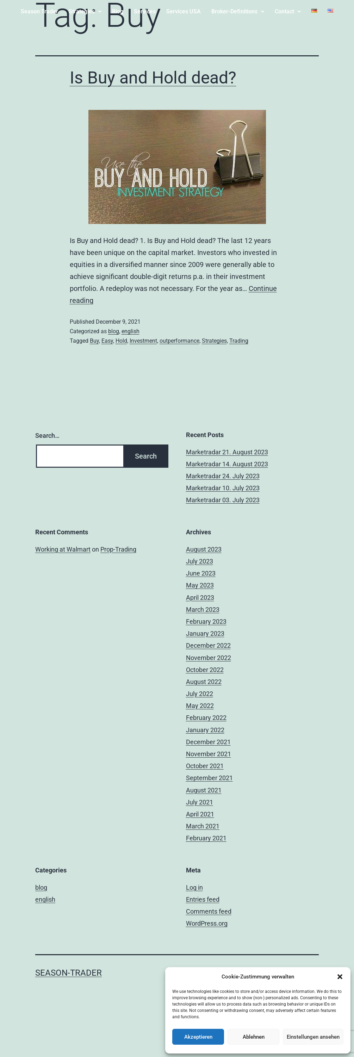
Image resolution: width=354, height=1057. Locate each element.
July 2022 (199, 693)
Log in (194, 887)
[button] (339, 976)
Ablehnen (254, 1037)
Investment (143, 340)
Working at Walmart (63, 549)
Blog (117, 11)
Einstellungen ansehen (313, 1037)
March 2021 (202, 826)
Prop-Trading (118, 549)
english (130, 331)
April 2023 (200, 597)
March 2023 (202, 609)
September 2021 (209, 778)
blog (113, 331)
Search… (47, 435)
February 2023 (206, 621)
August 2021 (204, 790)
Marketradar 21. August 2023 (227, 452)
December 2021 (208, 742)
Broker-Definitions (237, 11)
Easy (107, 340)
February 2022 (206, 717)
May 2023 (200, 585)
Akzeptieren (198, 1037)
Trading (238, 340)
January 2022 (205, 730)
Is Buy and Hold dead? (153, 78)
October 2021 (205, 766)
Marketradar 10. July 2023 (223, 488)
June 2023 (201, 573)
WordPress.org (207, 923)
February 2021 (206, 838)
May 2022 (200, 705)
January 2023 (205, 633)
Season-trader (68, 973)
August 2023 (204, 549)
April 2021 (200, 814)
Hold (121, 340)
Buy (94, 340)
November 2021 (208, 754)
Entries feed (202, 899)
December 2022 (208, 645)
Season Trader (39, 11)
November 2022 (208, 657)
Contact (288, 11)
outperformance (179, 340)
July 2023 (199, 561)
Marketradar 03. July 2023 (223, 500)
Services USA (183, 11)
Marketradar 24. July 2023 (223, 476)
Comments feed (208, 911)
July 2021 (199, 802)
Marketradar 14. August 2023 (227, 464)
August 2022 (204, 681)
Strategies (85, 11)
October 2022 (205, 669)
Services (145, 11)
